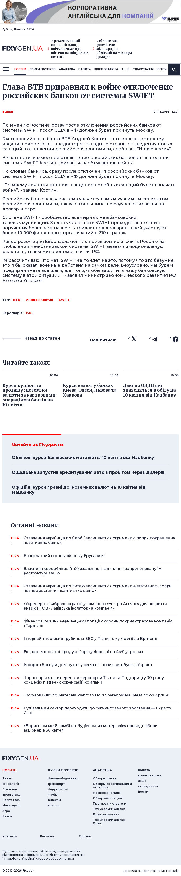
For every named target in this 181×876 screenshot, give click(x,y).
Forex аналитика (106, 814)
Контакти (9, 836)
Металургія (11, 805)
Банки (7, 111)
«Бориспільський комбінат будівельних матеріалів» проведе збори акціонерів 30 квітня (95, 728)
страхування (143, 69)
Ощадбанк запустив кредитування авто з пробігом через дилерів (88, 472)
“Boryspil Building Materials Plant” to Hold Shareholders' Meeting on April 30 (97, 697)
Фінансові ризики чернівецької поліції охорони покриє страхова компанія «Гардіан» (98, 624)
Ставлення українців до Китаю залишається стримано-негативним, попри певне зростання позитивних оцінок (98, 589)
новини (20, 69)
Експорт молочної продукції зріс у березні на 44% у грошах (95, 654)
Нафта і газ (11, 800)
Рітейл (53, 794)
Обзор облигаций (107, 798)
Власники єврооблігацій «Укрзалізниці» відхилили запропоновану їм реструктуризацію (95, 571)
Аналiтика (67, 69)
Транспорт (56, 784)
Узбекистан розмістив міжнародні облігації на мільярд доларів (112, 49)
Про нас (85, 836)
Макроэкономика (107, 792)
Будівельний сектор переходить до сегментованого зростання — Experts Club (97, 711)
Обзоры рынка (104, 778)
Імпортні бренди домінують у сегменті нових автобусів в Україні (95, 667)
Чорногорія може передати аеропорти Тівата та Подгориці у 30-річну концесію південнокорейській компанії (95, 680)
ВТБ (16, 300)
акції (125, 69)
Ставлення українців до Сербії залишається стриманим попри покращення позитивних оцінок (99, 540)
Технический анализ (109, 809)
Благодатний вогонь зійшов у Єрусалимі (95, 557)
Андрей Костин (39, 300)
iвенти (162, 69)
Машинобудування (63, 778)
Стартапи (9, 789)
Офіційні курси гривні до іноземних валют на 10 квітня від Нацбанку (79, 490)
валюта (84, 69)
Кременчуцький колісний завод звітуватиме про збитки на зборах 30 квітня (68, 49)
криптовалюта (106, 69)
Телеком (54, 800)
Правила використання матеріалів (151, 870)
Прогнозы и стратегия (110, 803)
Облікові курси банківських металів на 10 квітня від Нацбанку (83, 457)
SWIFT (64, 300)
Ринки (7, 778)
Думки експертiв (42, 69)
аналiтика (102, 770)
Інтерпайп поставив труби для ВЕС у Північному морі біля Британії (95, 640)
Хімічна (53, 805)
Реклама (47, 836)
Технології (10, 784)
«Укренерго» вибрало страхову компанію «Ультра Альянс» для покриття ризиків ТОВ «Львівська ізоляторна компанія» (95, 606)
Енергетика (11, 794)
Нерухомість (58, 789)
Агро (6, 811)
